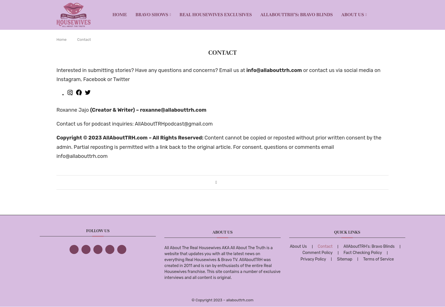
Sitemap (344, 259)
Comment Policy (318, 252)
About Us (352, 15)
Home (119, 15)
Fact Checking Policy (363, 252)
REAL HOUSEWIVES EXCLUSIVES (216, 15)
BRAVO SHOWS (151, 15)
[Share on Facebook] (216, 182)
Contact (325, 246)
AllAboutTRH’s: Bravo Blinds (296, 15)
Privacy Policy (313, 259)
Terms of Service (378, 259)
